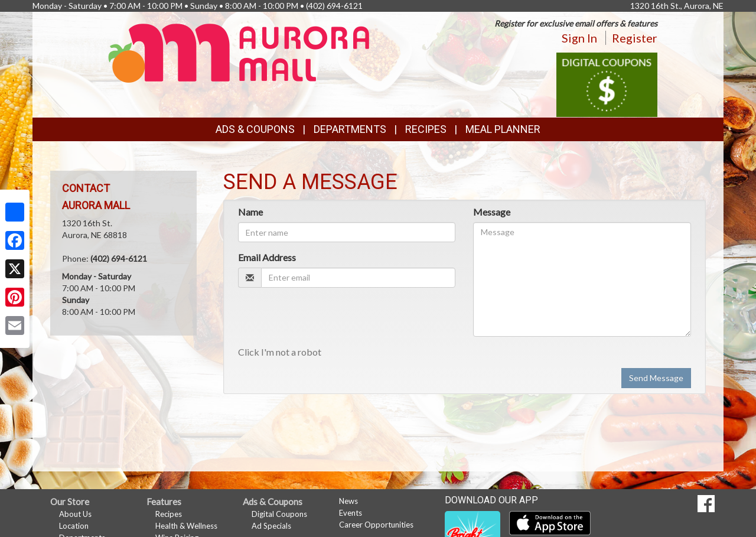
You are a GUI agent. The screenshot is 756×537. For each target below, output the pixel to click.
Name (250, 211)
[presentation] (328, 320)
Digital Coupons (279, 514)
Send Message (656, 378)
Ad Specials (271, 526)
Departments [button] (350, 129)
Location (74, 526)
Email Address (267, 257)
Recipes (426, 129)
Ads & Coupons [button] (255, 129)
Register (634, 38)
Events (350, 513)
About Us (75, 514)
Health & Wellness (186, 526)
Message (491, 211)
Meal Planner (502, 129)
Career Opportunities (376, 524)
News (348, 501)
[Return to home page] (239, 52)
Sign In (579, 38)
